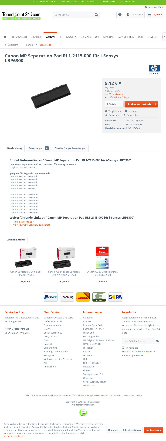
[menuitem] (76, 15)
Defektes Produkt (53, 321)
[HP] (60, 36)
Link (85, 359)
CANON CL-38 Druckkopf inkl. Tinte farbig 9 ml (102, 273)
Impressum (50, 366)
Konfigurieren (153, 429)
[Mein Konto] (135, 15)
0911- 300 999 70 (17, 329)
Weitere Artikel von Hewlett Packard (30, 224)
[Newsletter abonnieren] (157, 341)
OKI (46, 340)
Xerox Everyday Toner (94, 381)
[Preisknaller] (19, 36)
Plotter (86, 370)
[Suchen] (96, 15)
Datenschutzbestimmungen (137, 351)
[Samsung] (108, 36)
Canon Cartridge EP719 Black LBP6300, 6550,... (25, 273)
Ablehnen (113, 429)
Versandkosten (79, 395)
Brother (87, 321)
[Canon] (50, 36)
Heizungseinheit (91, 336)
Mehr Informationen (14, 436)
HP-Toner (88, 347)
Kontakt (48, 344)
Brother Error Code (93, 325)
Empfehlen (131, 115)
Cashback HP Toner (93, 328)
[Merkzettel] (119, 15)
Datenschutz (89, 385)
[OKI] (97, 36)
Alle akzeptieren (132, 429)
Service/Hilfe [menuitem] (153, 7)
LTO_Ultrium (50, 336)
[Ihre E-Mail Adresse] (137, 341)
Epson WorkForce (53, 332)
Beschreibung (14, 148)
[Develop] (153, 36)
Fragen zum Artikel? (22, 221)
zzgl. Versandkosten (114, 94)
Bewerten (112, 115)
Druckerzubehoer (53, 325)
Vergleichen (113, 111)
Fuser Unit (88, 332)
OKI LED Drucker (92, 362)
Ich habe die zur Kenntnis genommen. (139, 351)
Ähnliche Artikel (16, 239)
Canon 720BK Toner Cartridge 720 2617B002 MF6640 (64, 273)
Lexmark (87, 355)
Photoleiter (89, 366)
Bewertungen (39, 148)
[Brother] (36, 36)
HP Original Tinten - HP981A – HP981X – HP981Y (99, 342)
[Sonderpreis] (126, 36)
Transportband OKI (93, 374)
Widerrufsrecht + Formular (58, 359)
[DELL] (141, 36)
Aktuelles (88, 317)
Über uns (88, 377)
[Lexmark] (85, 36)
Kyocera (87, 351)
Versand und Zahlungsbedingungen (56, 349)
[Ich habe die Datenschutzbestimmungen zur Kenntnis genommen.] (123, 348)
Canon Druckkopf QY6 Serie (58, 317)
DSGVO (47, 328)
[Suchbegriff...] (76, 15)
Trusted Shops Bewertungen (70, 148)
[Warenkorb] (155, 15)
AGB (46, 362)
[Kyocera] (71, 36)
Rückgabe (49, 355)
